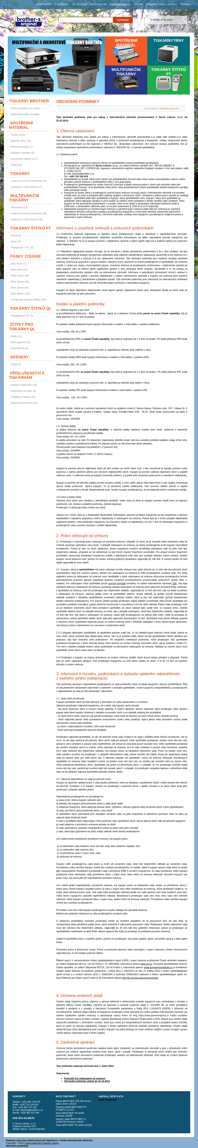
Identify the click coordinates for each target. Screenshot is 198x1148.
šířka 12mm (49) (20, 275)
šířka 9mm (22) (19, 269)
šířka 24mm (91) (20, 287)
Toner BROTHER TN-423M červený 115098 (70, 1114)
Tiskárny (20, 173)
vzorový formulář (117, 583)
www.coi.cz (146, 964)
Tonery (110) (18, 134)
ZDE (174, 583)
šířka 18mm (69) (20, 281)
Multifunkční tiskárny (126, 71)
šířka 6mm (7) (18, 263)
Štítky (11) (16, 336)
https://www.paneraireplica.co (154, 1015)
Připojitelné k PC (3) (22, 315)
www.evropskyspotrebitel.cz (158, 967)
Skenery (19, 357)
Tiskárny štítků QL (30, 308)
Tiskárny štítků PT (168, 71)
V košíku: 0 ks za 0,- (161, 19)
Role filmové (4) (19, 348)
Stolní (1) (16, 364)
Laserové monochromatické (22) (29, 180)
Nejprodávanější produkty (25, 114)
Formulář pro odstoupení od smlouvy (84, 1078)
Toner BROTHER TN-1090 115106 (74, 1125)
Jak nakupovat (79, 4)
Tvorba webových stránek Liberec (41, 1143)
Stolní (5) (16, 241)
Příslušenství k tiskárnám (27, 375)
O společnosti (61, 4)
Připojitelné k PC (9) (22, 247)
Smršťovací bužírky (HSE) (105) (29, 299)
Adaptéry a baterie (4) (23, 396)
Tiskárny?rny (168, 40)
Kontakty (138, 4)
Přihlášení (186, 4)
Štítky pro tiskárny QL (22, 326)
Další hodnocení (108, 1099)
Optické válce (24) (21, 140)
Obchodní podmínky (120, 4)
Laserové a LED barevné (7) (26, 186)
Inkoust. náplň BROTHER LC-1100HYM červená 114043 (71, 1120)
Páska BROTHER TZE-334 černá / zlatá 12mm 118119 (74, 1102)
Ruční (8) (16, 235)
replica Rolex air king (125, 1015)
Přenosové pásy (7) (22, 146)
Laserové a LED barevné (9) (26, 219)
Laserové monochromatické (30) (29, 213)
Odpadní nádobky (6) (22, 152)
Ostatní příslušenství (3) (24, 402)
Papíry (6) (16, 164)
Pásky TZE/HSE (25, 256)
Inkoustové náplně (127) (24, 158)
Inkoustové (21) (19, 207)
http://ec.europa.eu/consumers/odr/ (140, 978)
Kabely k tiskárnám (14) (24, 384)
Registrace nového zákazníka (162, 4)
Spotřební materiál (126, 42)
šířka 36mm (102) (20, 293)
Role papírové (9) (20, 342)
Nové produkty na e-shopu (25, 108)
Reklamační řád (98, 4)
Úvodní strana (43, 4)
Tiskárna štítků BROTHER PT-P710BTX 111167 (71, 1108)
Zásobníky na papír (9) (23, 390)
